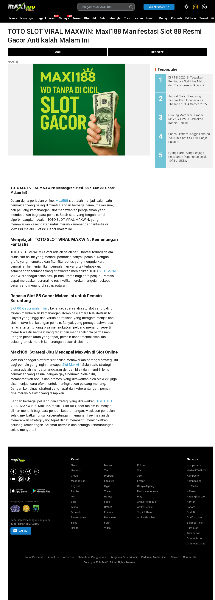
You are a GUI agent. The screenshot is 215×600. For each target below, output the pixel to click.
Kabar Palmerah (34, 557)
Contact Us (189, 557)
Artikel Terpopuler (147, 501)
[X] (21, 472)
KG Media (192, 486)
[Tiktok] (28, 479)
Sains (74, 522)
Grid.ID (191, 512)
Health (150, 18)
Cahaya (64, 18)
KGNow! (192, 491)
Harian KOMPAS (196, 470)
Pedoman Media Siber (153, 557)
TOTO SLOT (105, 401)
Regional (76, 486)
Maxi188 (62, 200)
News (13, 18)
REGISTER (157, 52)
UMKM (108, 506)
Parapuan (110, 517)
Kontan (191, 501)
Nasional (76, 470)
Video (107, 527)
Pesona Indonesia (147, 491)
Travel (203, 18)
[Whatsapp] (21, 479)
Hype (107, 486)
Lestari (138, 20)
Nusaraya (26, 18)
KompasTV (193, 475)
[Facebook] (13, 472)
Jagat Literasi (46, 18)
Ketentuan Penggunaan (92, 557)
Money (163, 18)
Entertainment (79, 517)
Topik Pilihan (144, 512)
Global (74, 475)
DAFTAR (20, 530)
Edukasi (190, 18)
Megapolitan (78, 480)
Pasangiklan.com (197, 496)
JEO (139, 475)
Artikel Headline (146, 517)
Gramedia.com (195, 538)
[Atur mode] (186, 7)
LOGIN (58, 52)
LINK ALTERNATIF (157, 7)
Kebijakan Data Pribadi (123, 557)
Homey (108, 496)
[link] (195, 7)
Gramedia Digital (196, 543)
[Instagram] (36, 472)
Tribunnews (193, 533)
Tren (127, 18)
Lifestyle (115, 18)
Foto (107, 522)
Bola (102, 18)
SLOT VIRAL (108, 271)
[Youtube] (13, 479)
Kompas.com (194, 465)
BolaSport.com (195, 522)
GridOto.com (194, 517)
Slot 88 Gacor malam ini (28, 308)
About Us (53, 557)
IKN (73, 496)
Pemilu (75, 491)
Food (107, 501)
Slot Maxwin (71, 365)
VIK (139, 470)
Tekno (76, 18)
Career (175, 557)
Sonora (191, 506)
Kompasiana (194, 480)
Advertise (68, 557)
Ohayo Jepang (145, 486)
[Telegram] (28, 472)
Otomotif (90, 18)
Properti (176, 18)
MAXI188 (13, 61)
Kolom (141, 465)
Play (139, 496)
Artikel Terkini (144, 506)
